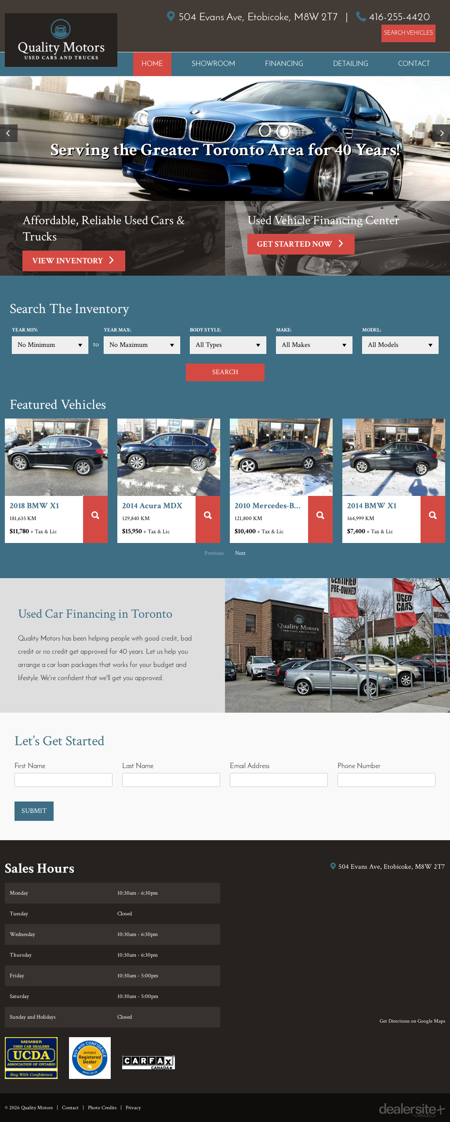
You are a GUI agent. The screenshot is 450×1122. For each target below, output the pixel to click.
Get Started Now (306, 246)
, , (258, 17)
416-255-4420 (399, 17)
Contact (70, 1107)
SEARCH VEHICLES (408, 33)
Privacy (133, 1107)
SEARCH (225, 372)
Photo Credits (102, 1107)
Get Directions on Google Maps (412, 1021)
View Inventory (78, 262)
